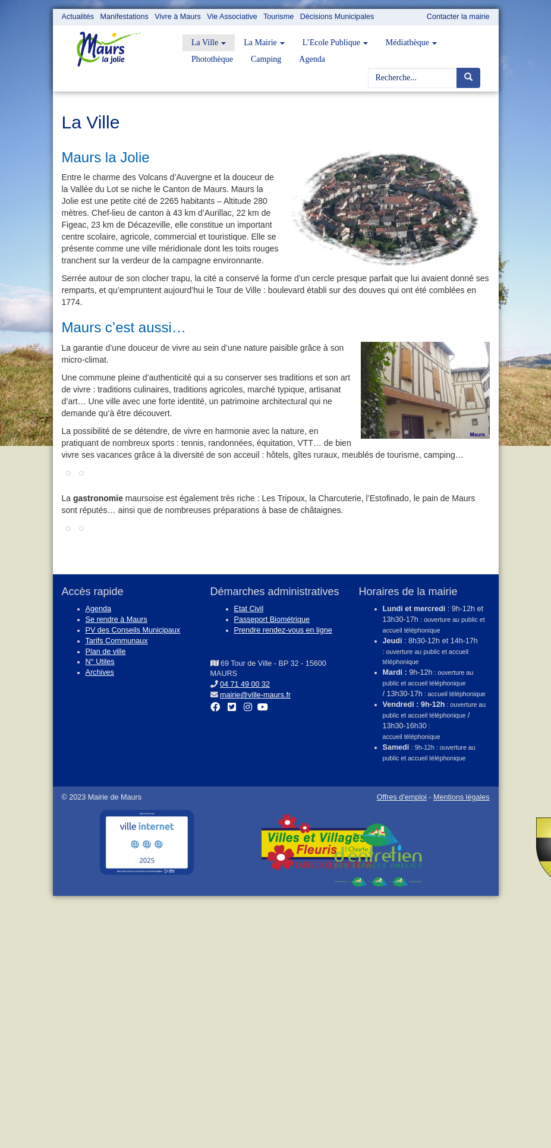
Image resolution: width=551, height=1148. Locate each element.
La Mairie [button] (264, 42)
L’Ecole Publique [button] (335, 42)
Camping (266, 59)
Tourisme (278, 16)
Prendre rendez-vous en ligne (283, 630)
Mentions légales (461, 797)
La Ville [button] (208, 42)
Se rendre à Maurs (116, 619)
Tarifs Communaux (117, 641)
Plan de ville (106, 651)
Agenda (312, 59)
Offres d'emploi (402, 797)
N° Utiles (100, 662)
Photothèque (212, 59)
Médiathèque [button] (411, 42)
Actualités (78, 16)
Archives (100, 672)
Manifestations (124, 16)
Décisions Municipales (337, 16)
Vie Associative (232, 16)
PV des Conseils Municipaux (133, 630)
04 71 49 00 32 (245, 684)
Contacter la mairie (458, 16)
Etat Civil (249, 609)
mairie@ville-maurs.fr (255, 695)
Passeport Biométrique (272, 619)
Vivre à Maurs (177, 16)
